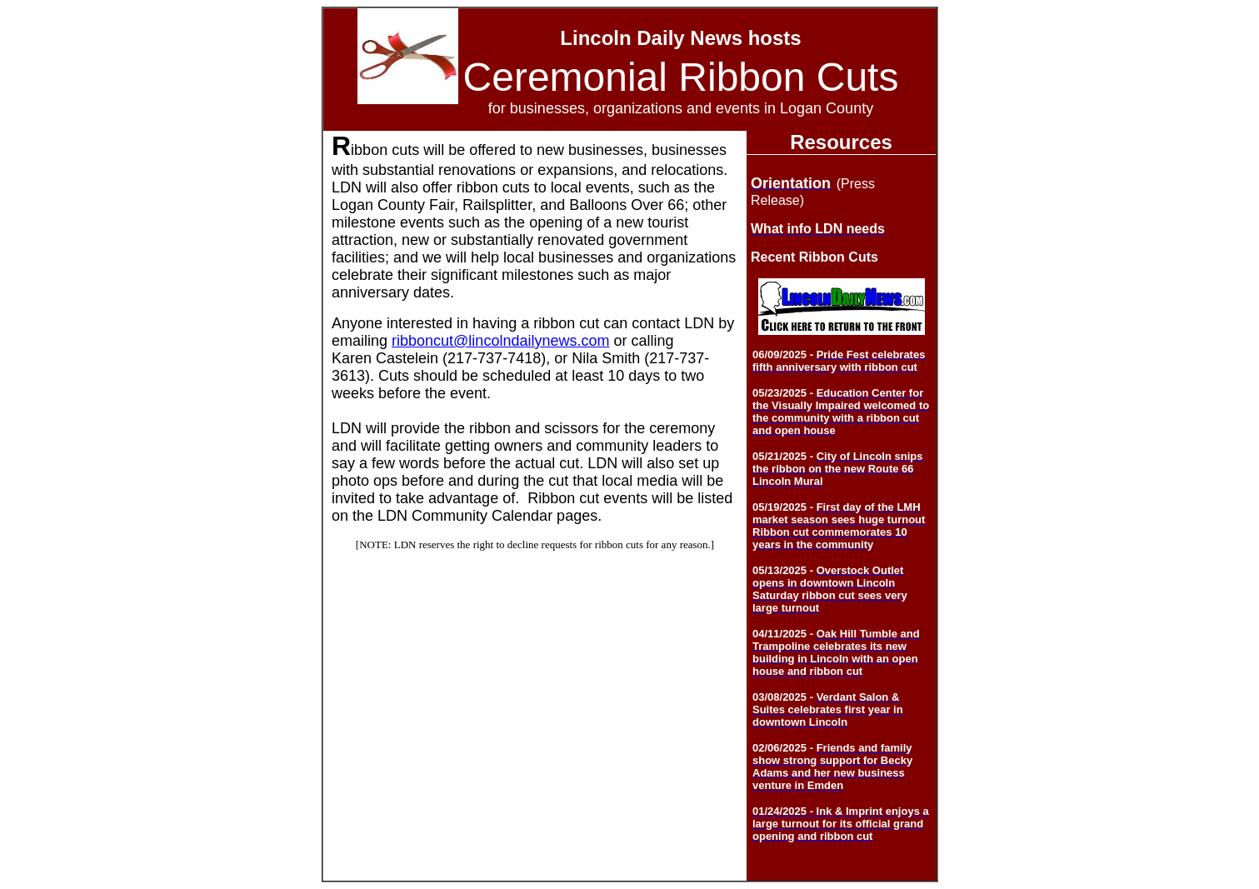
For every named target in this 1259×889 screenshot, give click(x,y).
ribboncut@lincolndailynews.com (500, 340)
